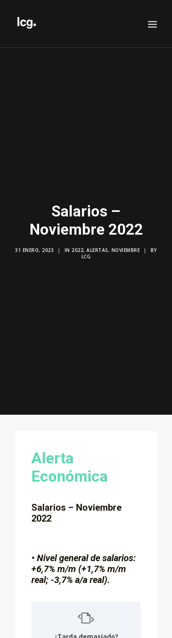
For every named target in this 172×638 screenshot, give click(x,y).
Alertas (97, 246)
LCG (86, 252)
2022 (77, 246)
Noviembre (125, 246)
